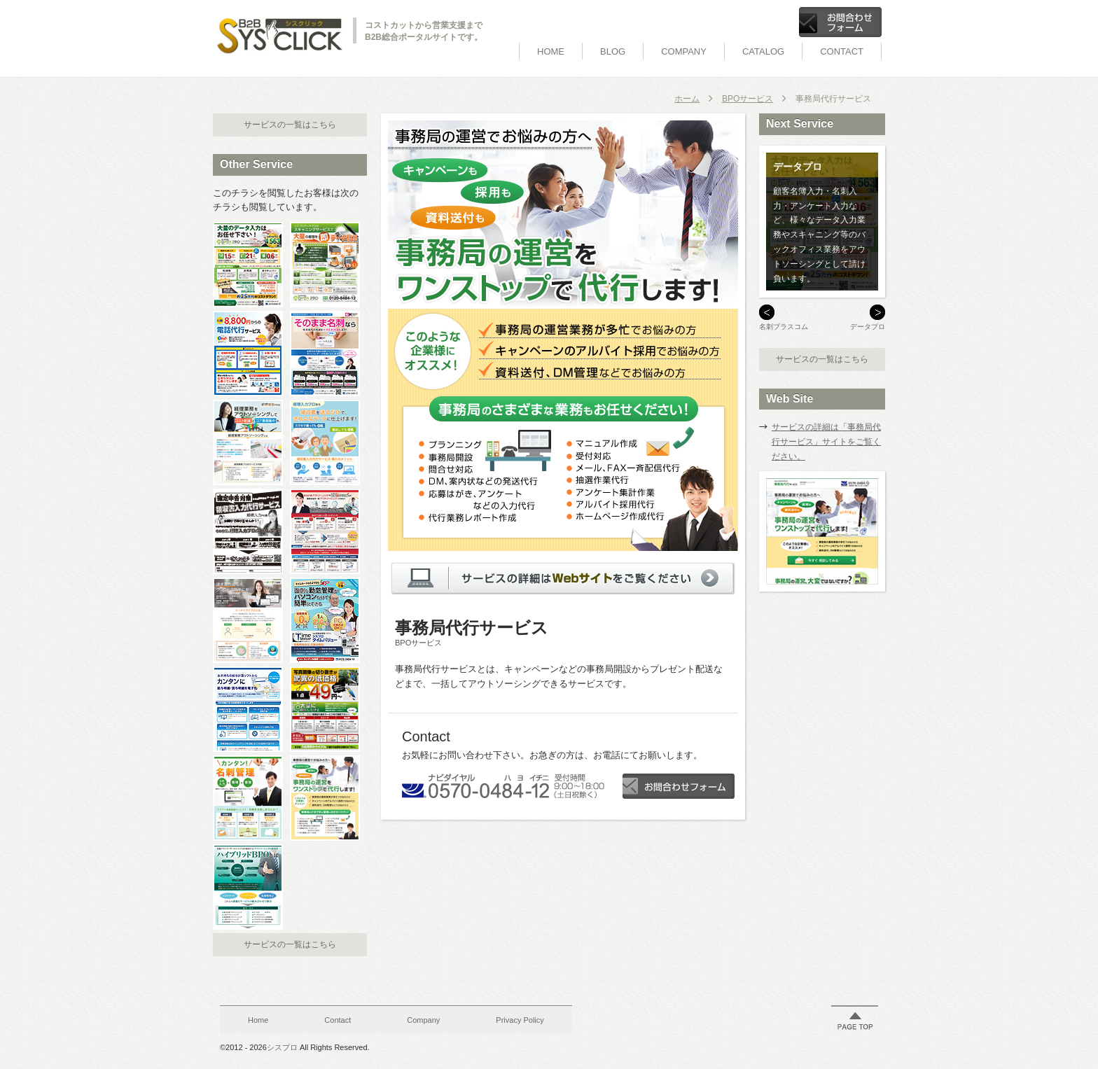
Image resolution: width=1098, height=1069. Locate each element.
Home (550, 51)
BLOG (612, 51)
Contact (841, 51)
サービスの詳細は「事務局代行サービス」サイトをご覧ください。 (826, 441)
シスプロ (282, 1047)
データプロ (867, 326)
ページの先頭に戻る (854, 1020)
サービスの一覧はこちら (290, 125)
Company (684, 51)
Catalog (763, 51)
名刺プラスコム (783, 326)
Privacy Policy (519, 1020)
